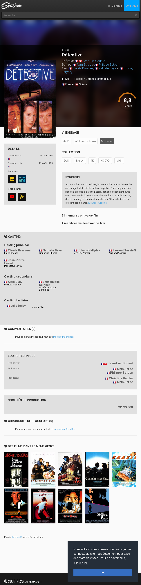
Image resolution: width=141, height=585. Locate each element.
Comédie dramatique (98, 78)
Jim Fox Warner (82, 253)
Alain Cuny (15, 282)
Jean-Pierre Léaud (14, 261)
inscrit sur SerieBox (63, 336)
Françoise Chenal (48, 253)
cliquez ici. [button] (81, 563)
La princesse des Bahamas (48, 288)
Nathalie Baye (107, 68)
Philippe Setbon (109, 64)
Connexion (132, 5)
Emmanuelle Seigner (49, 283)
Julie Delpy (18, 305)
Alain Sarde (84, 64)
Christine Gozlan (121, 378)
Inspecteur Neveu (13, 266)
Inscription (115, 5)
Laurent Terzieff (124, 250)
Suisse (81, 84)
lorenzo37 (17, 537)
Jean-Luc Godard (94, 61)
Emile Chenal (11, 253)
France (68, 84)
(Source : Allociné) (98, 202)
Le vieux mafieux (12, 284)
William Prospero (117, 253)
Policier (79, 78)
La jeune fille (37, 307)
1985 (65, 50)
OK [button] (103, 572)
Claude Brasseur (83, 68)
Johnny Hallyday (89, 250)
